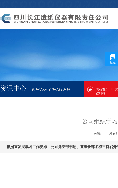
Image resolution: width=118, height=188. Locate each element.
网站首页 (102, 89)
